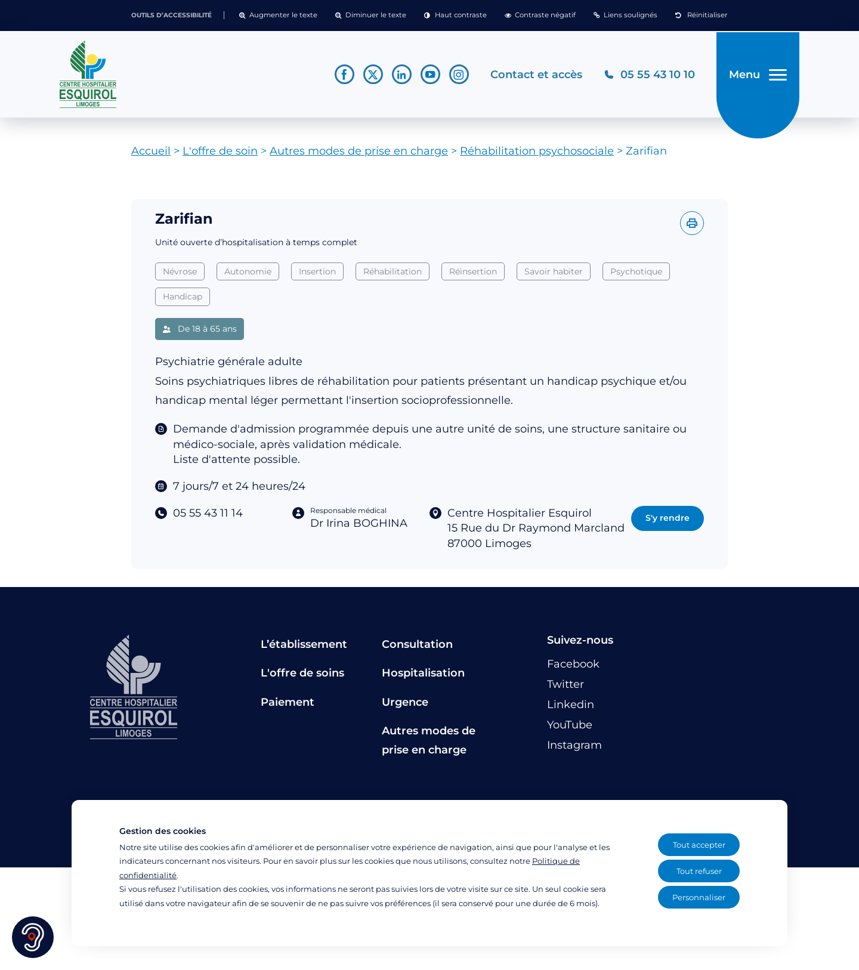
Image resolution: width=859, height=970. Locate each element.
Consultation (417, 648)
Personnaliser (698, 897)
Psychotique (636, 275)
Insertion (317, 275)
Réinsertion (473, 275)
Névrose (180, 275)
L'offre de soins (302, 677)
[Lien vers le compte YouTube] (428, 77)
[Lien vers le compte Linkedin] (399, 77)
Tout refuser (699, 871)
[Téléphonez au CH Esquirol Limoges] (647, 77)
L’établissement (304, 648)
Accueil (151, 155)
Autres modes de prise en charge (359, 155)
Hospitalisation (423, 677)
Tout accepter (699, 844)
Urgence (405, 706)
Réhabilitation (392, 275)
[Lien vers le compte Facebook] (342, 77)
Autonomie (247, 275)
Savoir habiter (553, 275)
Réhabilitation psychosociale (537, 155)
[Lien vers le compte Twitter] (371, 77)
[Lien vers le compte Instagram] (456, 77)
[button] (278, 15)
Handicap (182, 301)
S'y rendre (667, 522)
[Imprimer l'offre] (692, 228)
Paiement (287, 706)
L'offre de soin (220, 155)
